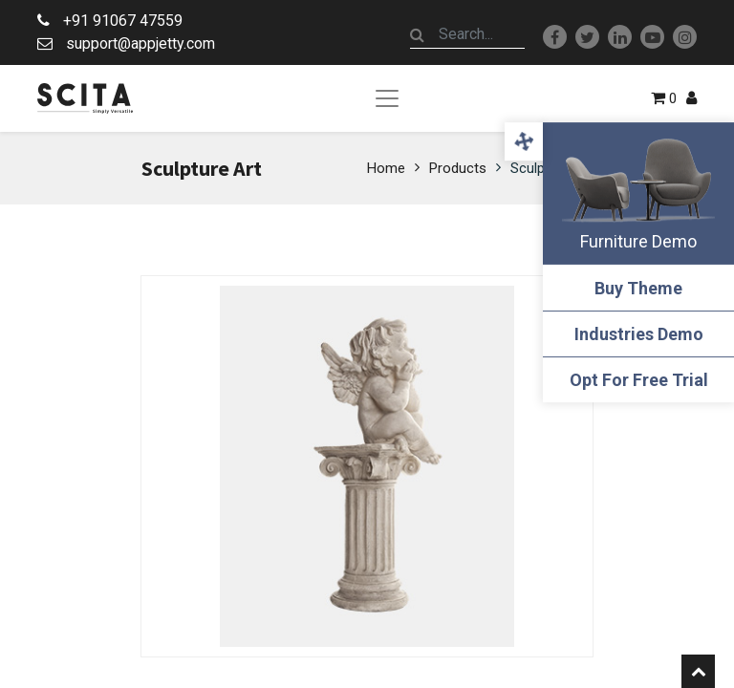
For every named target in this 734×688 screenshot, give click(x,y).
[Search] (417, 34)
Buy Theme (638, 288)
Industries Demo (638, 334)
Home (386, 168)
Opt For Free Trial (639, 380)
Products (457, 168)
